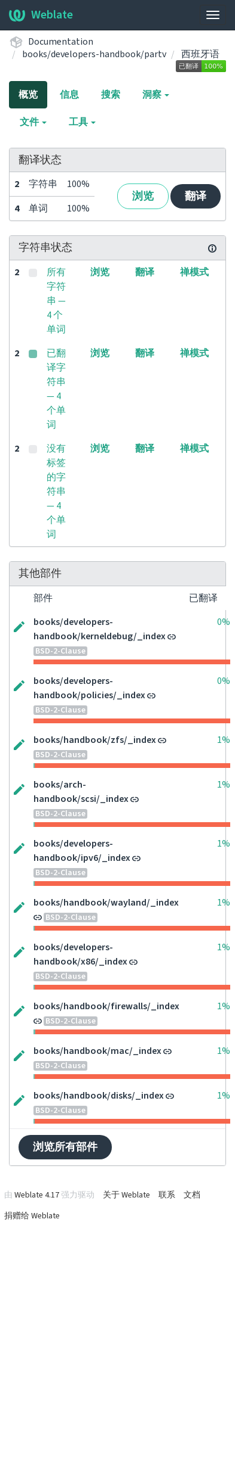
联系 (166, 1195)
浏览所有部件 (65, 1147)
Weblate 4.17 (36, 1195)
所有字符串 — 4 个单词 (56, 301)
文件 (33, 122)
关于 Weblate (126, 1195)
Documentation (60, 41)
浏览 (143, 196)
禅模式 (194, 272)
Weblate (41, 15)
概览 (28, 94)
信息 (69, 94)
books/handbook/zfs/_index (94, 740)
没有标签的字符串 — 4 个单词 (56, 491)
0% (223, 622)
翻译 (195, 196)
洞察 (155, 94)
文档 (192, 1195)
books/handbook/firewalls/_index (106, 1006)
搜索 (110, 94)
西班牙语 (200, 54)
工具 (82, 122)
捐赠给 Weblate (32, 1216)
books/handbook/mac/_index (97, 1050)
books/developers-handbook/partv (94, 54)
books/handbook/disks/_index (98, 1095)
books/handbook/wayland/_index (106, 902)
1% (223, 740)
